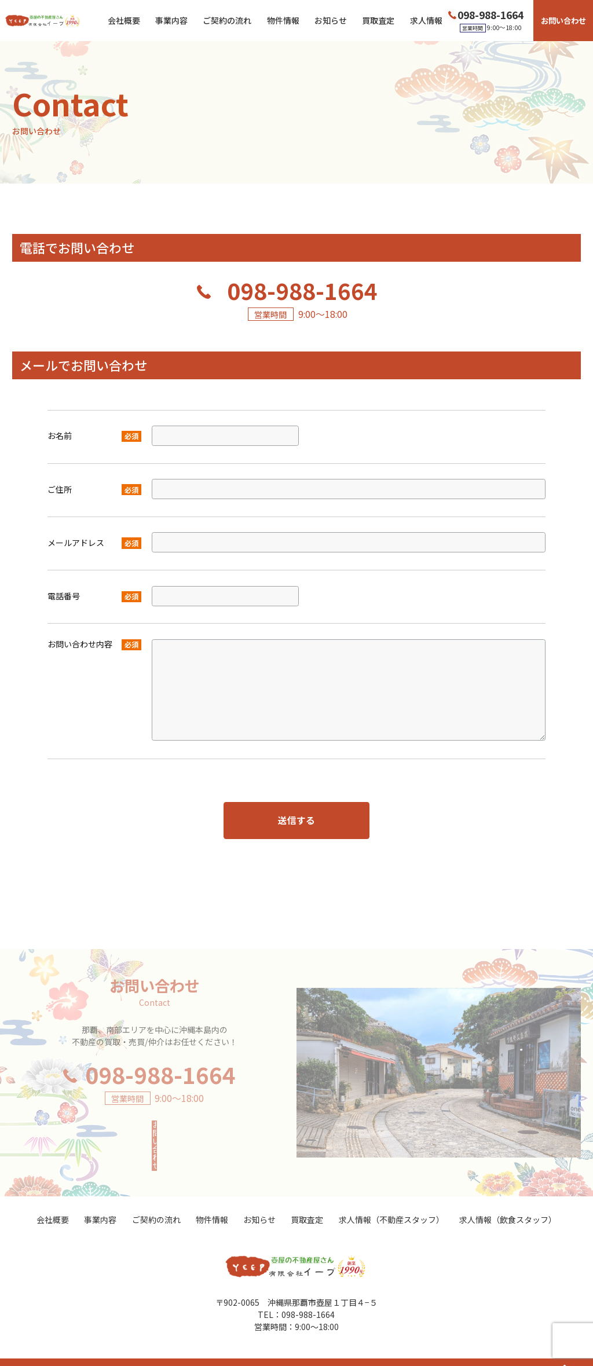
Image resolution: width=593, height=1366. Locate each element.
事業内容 (171, 20)
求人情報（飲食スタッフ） (508, 1198)
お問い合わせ (563, 20)
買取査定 (378, 20)
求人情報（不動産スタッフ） (391, 1198)
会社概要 (124, 20)
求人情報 (426, 20)
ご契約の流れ (227, 20)
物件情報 (283, 20)
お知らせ (330, 20)
